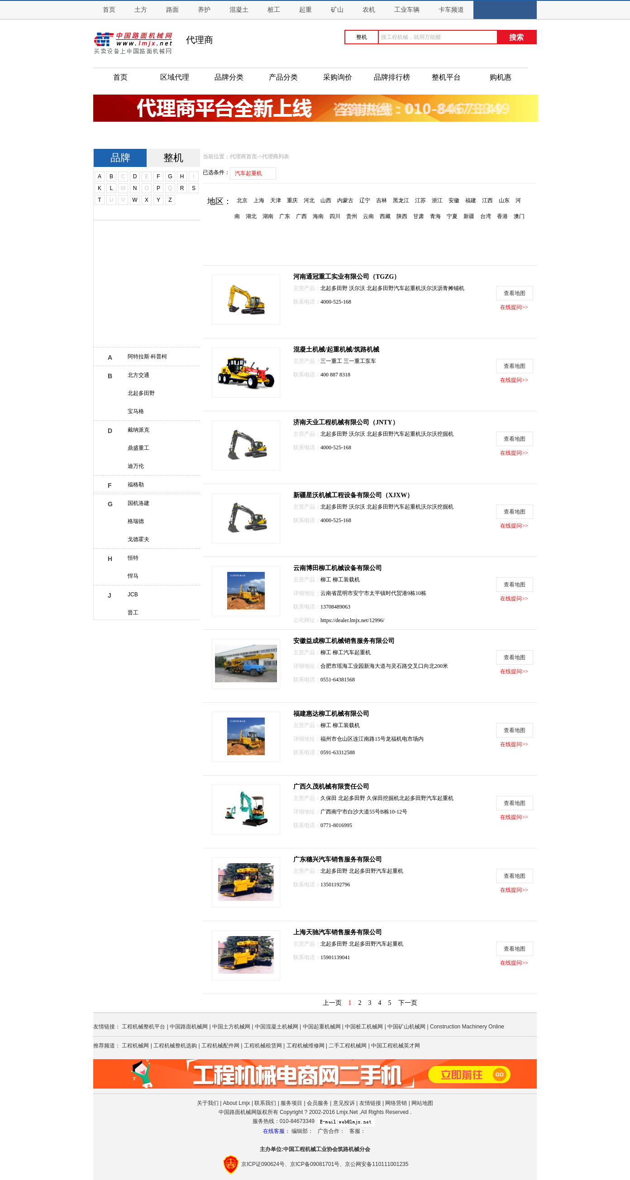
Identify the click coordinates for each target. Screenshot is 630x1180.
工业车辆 (407, 9)
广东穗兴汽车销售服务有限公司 (337, 859)
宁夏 (452, 216)
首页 (109, 9)
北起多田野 (141, 393)
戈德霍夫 (138, 539)
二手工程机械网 (348, 1045)
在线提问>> (514, 307)
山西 (325, 200)
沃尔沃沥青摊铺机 (442, 288)
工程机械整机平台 (143, 1026)
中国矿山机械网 (406, 1026)
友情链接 (370, 1103)
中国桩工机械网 (364, 1026)
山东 (504, 200)
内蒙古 (345, 200)
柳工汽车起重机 (352, 652)
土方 (140, 9)
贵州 (351, 216)
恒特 (133, 558)
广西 (301, 216)
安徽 (454, 200)
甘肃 (418, 216)
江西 (487, 200)
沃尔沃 (358, 288)
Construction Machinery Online (467, 1026)
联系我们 (265, 1103)
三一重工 (332, 361)
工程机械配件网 (220, 1045)
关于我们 (208, 1103)
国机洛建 (138, 503)
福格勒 (136, 484)
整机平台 (446, 77)
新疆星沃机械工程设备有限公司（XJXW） (353, 495)
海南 (318, 216)
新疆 (468, 216)
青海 (435, 216)
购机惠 (500, 77)
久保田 (329, 798)
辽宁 (364, 200)
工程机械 (305, 1149)
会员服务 (318, 1103)
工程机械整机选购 (175, 1045)
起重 (305, 9)
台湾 (485, 216)
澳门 (519, 216)
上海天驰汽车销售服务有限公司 (337, 932)
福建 (470, 200)
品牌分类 (229, 77)
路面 (172, 9)
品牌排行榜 (392, 77)
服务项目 (291, 1103)
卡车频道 (451, 9)
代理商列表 (275, 156)
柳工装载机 (346, 579)
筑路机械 (348, 1149)
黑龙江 (401, 200)
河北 (309, 200)
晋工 (133, 612)
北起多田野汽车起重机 (394, 288)
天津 (275, 200)
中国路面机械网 (189, 1026)
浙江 (437, 200)
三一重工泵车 (360, 361)
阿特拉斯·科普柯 (147, 356)
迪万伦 (136, 466)
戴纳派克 (138, 430)
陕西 (401, 216)
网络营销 (396, 1103)
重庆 (292, 200)
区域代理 (174, 77)
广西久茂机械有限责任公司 (331, 786)
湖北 (251, 216)
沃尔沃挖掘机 (437, 434)
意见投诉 (344, 1103)
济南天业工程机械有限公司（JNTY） (346, 422)
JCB (133, 594)
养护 (204, 9)
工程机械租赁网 (263, 1045)
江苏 (420, 200)
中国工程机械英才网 (395, 1045)
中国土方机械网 (231, 1026)
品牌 (120, 157)
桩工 (273, 9)
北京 (242, 200)
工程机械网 (135, 1045)
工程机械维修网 (305, 1045)
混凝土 (238, 9)
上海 (258, 200)
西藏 (385, 216)
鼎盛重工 (138, 448)
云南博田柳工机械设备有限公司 (337, 568)
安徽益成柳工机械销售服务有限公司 (344, 641)
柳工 (326, 579)
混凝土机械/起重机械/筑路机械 (336, 349)
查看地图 (514, 293)
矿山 (337, 9)
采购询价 (337, 77)
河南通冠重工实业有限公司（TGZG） (346, 276)
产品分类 (283, 77)
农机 (369, 9)
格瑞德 (136, 521)
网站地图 (422, 1103)
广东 (284, 216)
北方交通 (138, 375)
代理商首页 (243, 156)
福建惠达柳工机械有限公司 (331, 713)
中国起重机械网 (322, 1026)
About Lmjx (236, 1103)
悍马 (133, 576)
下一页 (407, 1002)
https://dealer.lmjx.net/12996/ (352, 620)
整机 (173, 157)
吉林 (381, 200)
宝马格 (136, 411)
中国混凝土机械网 (276, 1026)
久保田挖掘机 (383, 798)
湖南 (267, 216)
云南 (368, 216)
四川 (334, 216)
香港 (502, 216)
